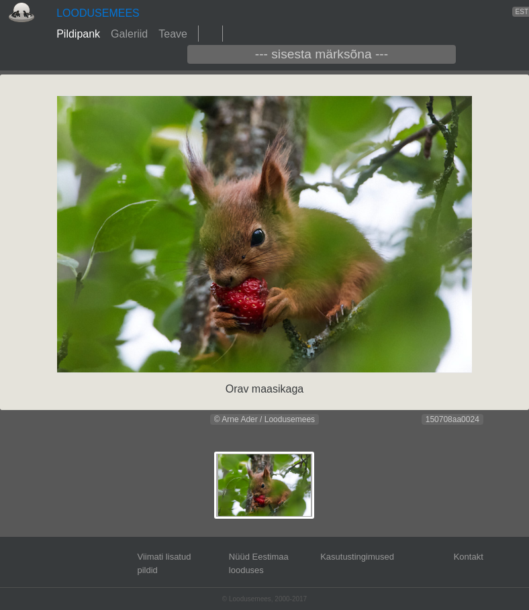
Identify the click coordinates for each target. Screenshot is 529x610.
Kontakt (468, 557)
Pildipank (78, 34)
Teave (172, 34)
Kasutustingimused (357, 557)
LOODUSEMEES (98, 13)
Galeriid (129, 34)
